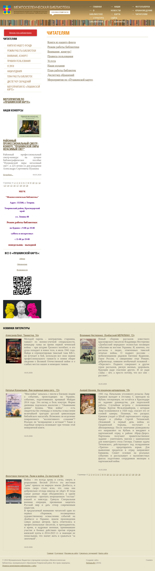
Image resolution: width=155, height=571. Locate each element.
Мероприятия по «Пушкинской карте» (70, 79)
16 (14, 186)
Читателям (141, 14)
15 (11, 186)
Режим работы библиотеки (63, 47)
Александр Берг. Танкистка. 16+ (22, 335)
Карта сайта (103, 553)
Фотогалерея (142, 6)
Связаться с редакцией (88, 553)
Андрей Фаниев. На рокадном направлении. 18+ (105, 390)
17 (18, 186)
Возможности (22, 270)
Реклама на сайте (71, 553)
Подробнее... (8, 175)
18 (21, 186)
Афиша (22, 259)
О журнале (59, 553)
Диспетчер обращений (60, 75)
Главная (97, 6)
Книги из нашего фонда (61, 42)
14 (8, 186)
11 (36, 183)
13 (5, 186)
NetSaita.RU (91, 563)
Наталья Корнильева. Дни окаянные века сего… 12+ (33, 390)
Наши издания (56, 65)
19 (24, 186)
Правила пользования (60, 56)
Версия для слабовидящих (20, 33)
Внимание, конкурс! (59, 51)
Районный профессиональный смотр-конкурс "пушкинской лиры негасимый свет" (21, 145)
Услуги (51, 61)
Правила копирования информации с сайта (19, 566)
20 (27, 186)
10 (33, 183)
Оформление (22, 264)
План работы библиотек (61, 70)
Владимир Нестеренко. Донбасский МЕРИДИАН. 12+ (107, 335)
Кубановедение (143, 10)
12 (39, 183)
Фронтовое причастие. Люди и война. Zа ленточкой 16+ (34, 476)
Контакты (119, 21)
